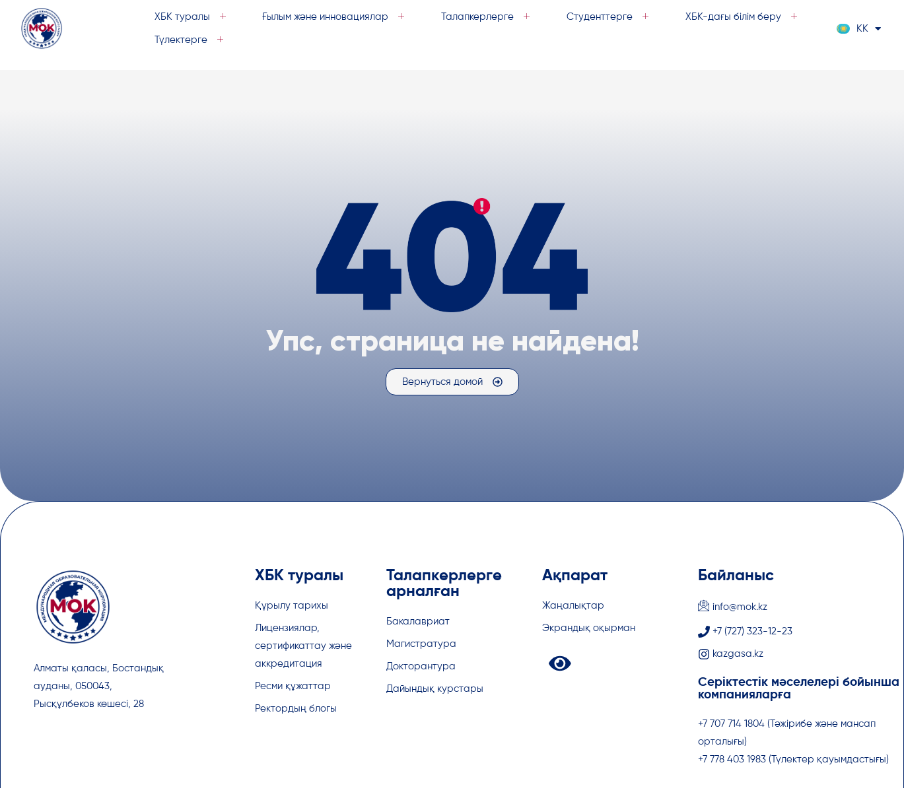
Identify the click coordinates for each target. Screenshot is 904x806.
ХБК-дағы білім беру (744, 17)
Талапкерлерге (488, 17)
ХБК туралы (192, 17)
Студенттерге (610, 17)
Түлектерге (191, 40)
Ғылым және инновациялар (336, 17)
